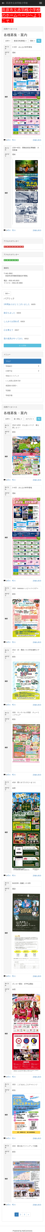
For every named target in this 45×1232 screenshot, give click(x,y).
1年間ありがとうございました (17, 304)
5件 (7, 293)
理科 (32, 41)
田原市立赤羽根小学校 (17, 3)
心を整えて (8, 330)
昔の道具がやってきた (13, 339)
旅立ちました (9, 313)
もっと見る (22, 345)
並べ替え (18, 419)
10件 (7, 41)
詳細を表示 (37, 140)
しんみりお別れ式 (11, 321)
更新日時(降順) (20, 41)
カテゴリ (30, 419)
